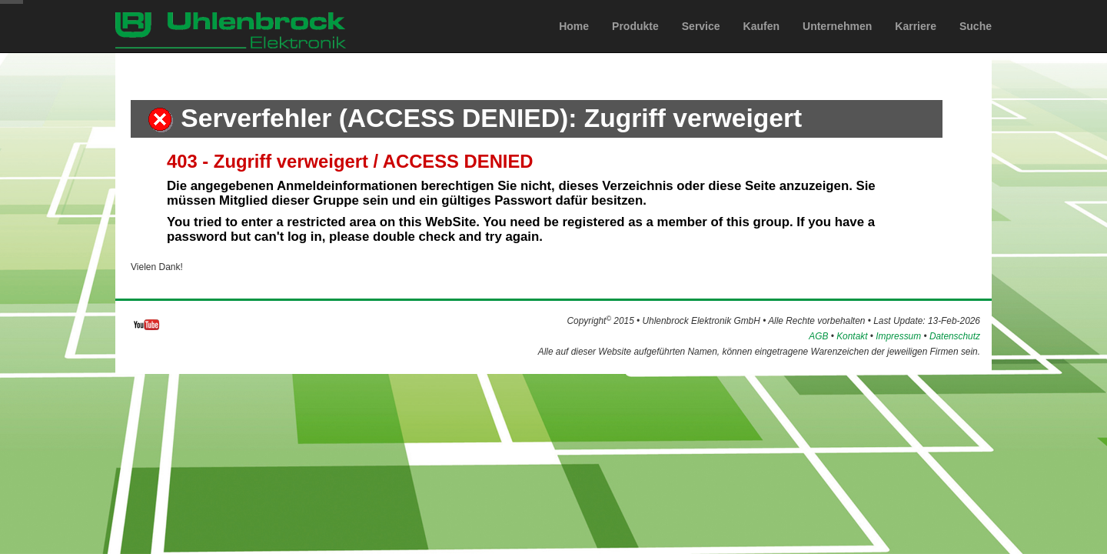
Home (574, 41)
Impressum (898, 336)
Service (701, 41)
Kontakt (851, 336)
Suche (975, 41)
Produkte (635, 41)
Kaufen (761, 41)
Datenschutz (954, 336)
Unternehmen (837, 41)
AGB (818, 336)
